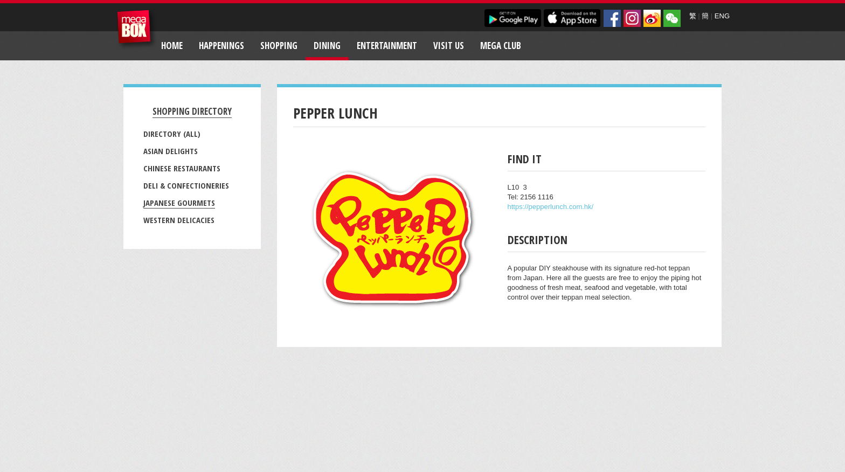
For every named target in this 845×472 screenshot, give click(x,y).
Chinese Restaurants (181, 168)
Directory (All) (171, 133)
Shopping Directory (192, 111)
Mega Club (500, 45)
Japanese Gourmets (179, 202)
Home (172, 45)
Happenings (221, 45)
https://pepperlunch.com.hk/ (551, 207)
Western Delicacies (178, 219)
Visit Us (448, 45)
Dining (327, 45)
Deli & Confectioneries (186, 185)
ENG (722, 16)
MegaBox (136, 29)
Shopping (278, 45)
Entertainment (387, 45)
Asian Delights (170, 150)
